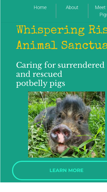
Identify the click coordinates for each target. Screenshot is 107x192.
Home (40, 7)
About (72, 7)
